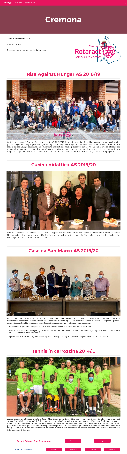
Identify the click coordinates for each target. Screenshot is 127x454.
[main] (63, 19)
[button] (124, 2)
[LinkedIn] (93, 449)
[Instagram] (102, 441)
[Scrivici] (112, 449)
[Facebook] (73, 441)
